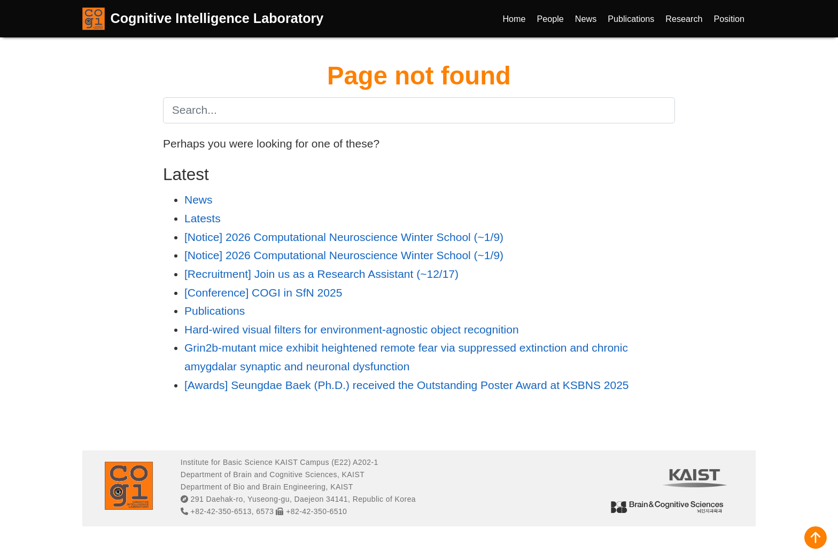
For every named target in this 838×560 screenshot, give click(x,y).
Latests (202, 218)
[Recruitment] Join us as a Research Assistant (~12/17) (321, 274)
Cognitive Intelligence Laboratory (217, 18)
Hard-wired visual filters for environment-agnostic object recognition (351, 329)
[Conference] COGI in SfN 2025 (263, 292)
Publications (214, 311)
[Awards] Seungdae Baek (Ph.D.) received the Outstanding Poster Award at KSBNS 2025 (406, 385)
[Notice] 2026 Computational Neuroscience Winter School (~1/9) (343, 237)
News (198, 199)
